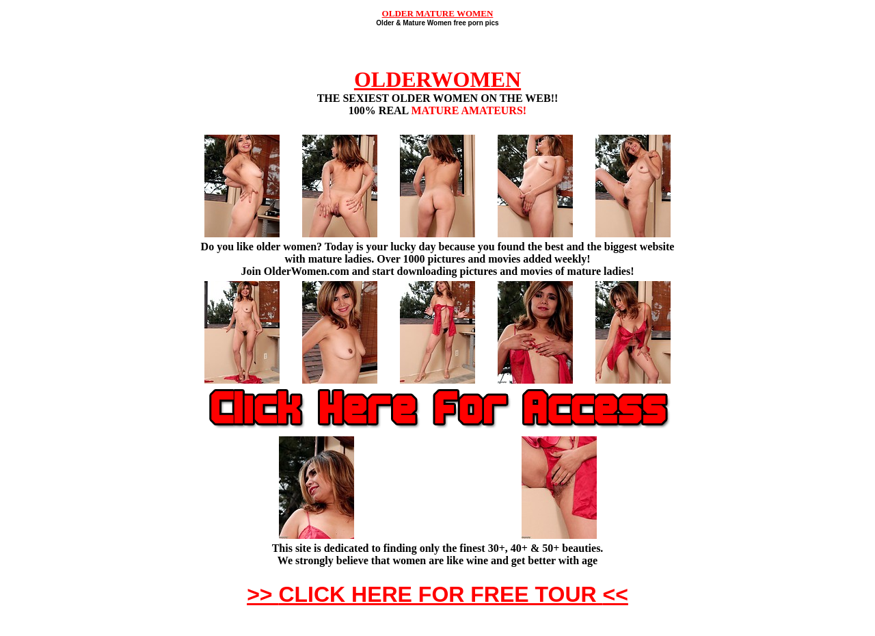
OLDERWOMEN (437, 79)
